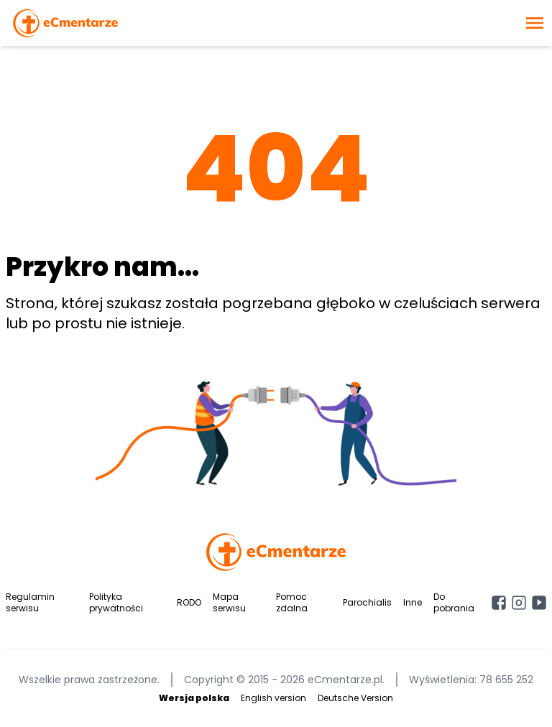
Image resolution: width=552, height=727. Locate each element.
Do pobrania (453, 602)
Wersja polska (194, 698)
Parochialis (367, 602)
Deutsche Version (355, 698)
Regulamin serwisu (30, 602)
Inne (412, 602)
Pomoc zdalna (292, 602)
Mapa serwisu (229, 602)
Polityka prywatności (116, 602)
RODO (189, 602)
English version (273, 698)
